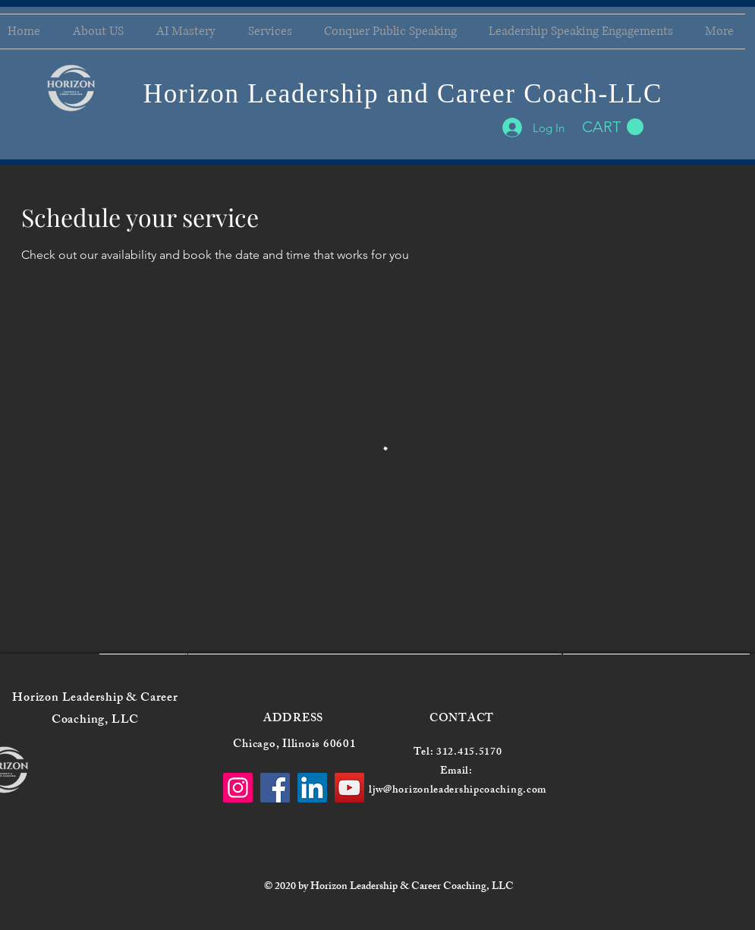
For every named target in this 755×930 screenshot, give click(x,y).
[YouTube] (349, 787)
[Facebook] (275, 787)
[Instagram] (238, 787)
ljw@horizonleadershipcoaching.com (457, 790)
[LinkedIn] (312, 787)
